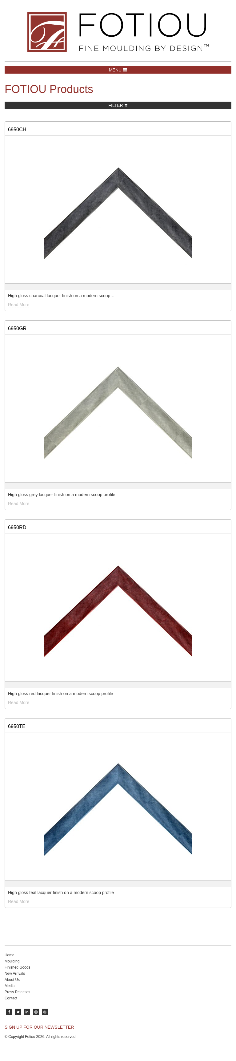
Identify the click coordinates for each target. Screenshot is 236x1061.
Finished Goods (17, 967)
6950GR (17, 328)
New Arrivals (15, 973)
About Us (12, 980)
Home (9, 955)
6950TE (17, 726)
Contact (11, 998)
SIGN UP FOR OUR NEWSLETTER (39, 1027)
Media (9, 986)
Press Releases (17, 992)
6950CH (17, 129)
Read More (18, 304)
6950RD (17, 527)
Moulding (12, 961)
